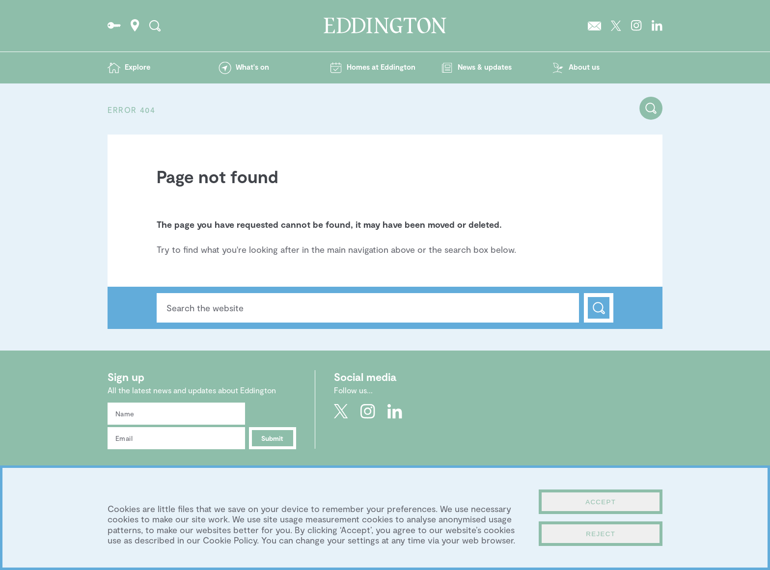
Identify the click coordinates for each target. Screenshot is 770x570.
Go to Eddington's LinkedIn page (657, 25)
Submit (272, 438)
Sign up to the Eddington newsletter (594, 25)
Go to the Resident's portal (114, 25)
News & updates (485, 66)
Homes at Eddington (381, 66)
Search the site (155, 25)
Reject (600, 534)
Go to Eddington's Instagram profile (636, 25)
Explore (137, 66)
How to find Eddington (135, 25)
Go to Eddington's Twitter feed (616, 25)
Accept (600, 502)
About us (584, 66)
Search (598, 308)
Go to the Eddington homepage (385, 25)
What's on (252, 66)
